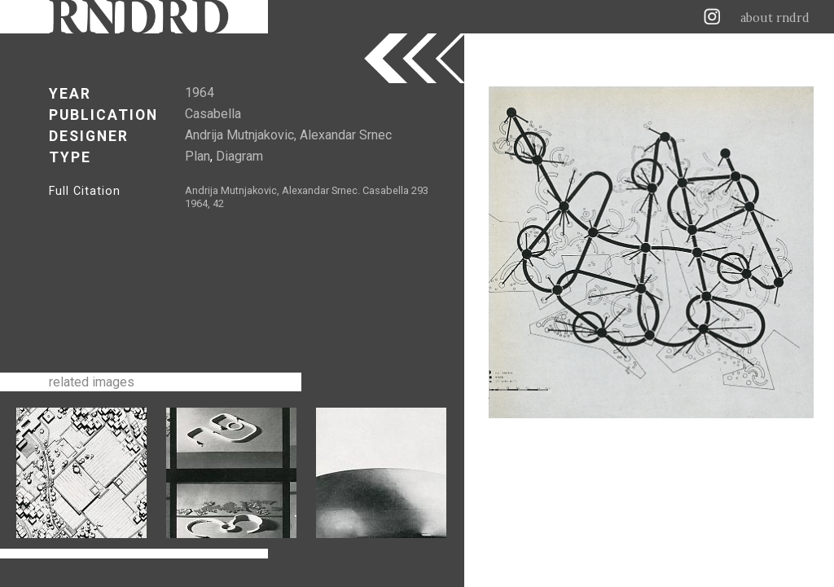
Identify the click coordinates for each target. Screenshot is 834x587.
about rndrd (775, 18)
